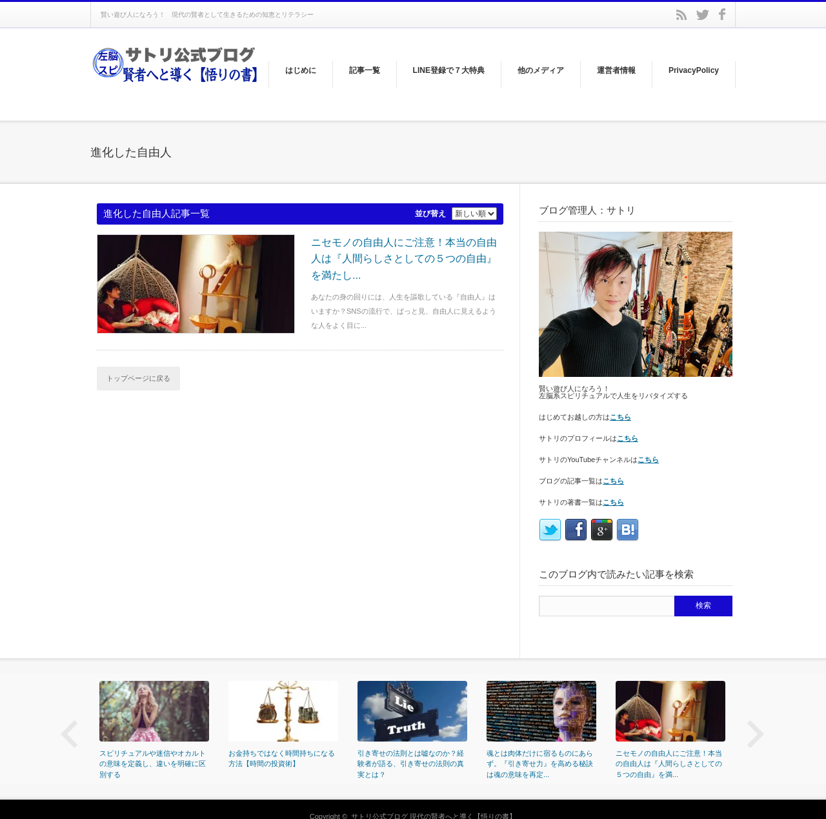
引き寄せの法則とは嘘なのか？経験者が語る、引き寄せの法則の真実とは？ (411, 763)
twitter (702, 15)
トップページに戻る (138, 378)
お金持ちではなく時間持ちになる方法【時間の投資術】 (281, 758)
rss (681, 15)
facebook (722, 14)
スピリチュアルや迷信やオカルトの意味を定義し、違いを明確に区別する (152, 763)
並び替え (430, 213)
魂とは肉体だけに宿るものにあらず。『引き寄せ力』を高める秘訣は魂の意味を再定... (540, 763)
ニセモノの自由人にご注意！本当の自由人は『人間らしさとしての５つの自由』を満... (669, 763)
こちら (620, 417)
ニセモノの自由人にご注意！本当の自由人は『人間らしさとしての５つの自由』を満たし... (404, 259)
